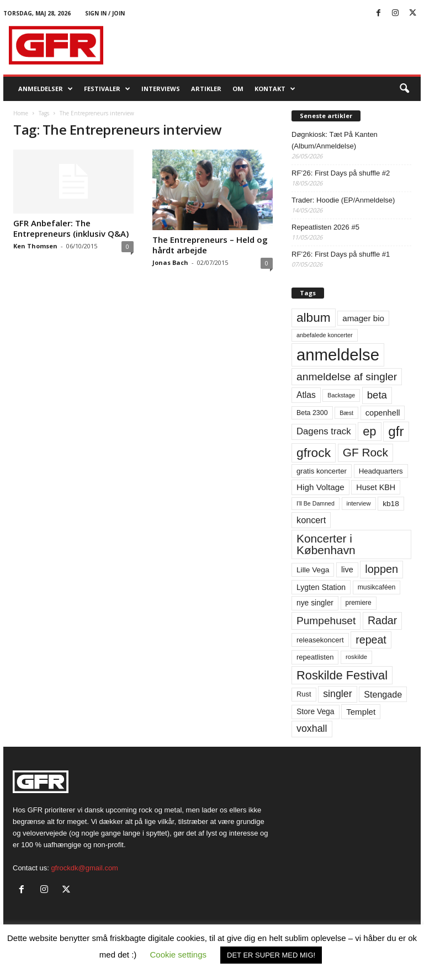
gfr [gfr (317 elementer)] (396, 431)
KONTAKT (275, 89)
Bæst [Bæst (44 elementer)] (346, 413)
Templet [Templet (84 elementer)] (360, 711)
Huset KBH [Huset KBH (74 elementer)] (375, 487)
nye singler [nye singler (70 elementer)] (314, 602)
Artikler (206, 88)
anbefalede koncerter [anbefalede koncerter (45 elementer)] (324, 335)
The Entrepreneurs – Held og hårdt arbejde (210, 245)
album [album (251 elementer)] (313, 318)
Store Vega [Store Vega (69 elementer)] (315, 711)
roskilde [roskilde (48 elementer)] (356, 656)
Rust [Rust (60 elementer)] (303, 694)
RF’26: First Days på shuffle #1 (341, 254)
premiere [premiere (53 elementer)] (359, 603)
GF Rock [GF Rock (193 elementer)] (365, 452)
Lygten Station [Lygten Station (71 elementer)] (321, 587)
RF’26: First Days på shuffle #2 (341, 173)
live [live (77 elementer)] (347, 569)
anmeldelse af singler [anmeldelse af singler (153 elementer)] (346, 376)
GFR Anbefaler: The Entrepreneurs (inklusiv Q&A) (71, 228)
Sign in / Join (105, 13)
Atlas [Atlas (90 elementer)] (306, 395)
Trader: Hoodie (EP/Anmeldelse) (343, 200)
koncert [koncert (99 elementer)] (311, 520)
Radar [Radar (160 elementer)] (382, 620)
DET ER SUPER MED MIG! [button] (271, 955)
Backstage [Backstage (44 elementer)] (341, 395)
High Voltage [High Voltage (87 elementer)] (320, 487)
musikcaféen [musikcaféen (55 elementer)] (377, 587)
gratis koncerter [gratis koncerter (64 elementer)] (321, 471)
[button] (404, 89)
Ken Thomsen (35, 246)
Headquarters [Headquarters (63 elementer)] (381, 471)
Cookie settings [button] (178, 954)
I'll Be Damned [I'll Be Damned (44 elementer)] (315, 503)
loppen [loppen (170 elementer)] (381, 569)
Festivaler (107, 89)
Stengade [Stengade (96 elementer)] (383, 694)
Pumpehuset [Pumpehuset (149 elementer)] (326, 620)
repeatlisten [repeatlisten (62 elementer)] (314, 657)
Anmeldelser (45, 89)
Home (20, 113)
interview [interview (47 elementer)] (359, 503)
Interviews (160, 88)
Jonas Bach (170, 262)
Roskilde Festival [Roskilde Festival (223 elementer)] (342, 675)
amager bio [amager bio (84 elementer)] (363, 318)
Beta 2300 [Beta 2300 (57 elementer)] (312, 413)
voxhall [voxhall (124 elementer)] (311, 728)
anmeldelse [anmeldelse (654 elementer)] (337, 354)
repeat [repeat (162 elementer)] (371, 640)
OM (237, 88)
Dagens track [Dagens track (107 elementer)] (323, 431)
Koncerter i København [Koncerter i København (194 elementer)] (326, 544)
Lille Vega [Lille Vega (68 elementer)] (312, 570)
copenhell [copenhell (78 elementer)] (382, 412)
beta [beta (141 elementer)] (377, 395)
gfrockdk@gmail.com (84, 868)
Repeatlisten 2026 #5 (325, 227)
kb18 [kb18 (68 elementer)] (391, 503)
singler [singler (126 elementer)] (337, 693)
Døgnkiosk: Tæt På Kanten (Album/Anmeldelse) (335, 140)
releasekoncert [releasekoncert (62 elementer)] (320, 640)
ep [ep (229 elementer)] (369, 431)
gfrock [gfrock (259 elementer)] (313, 452)
